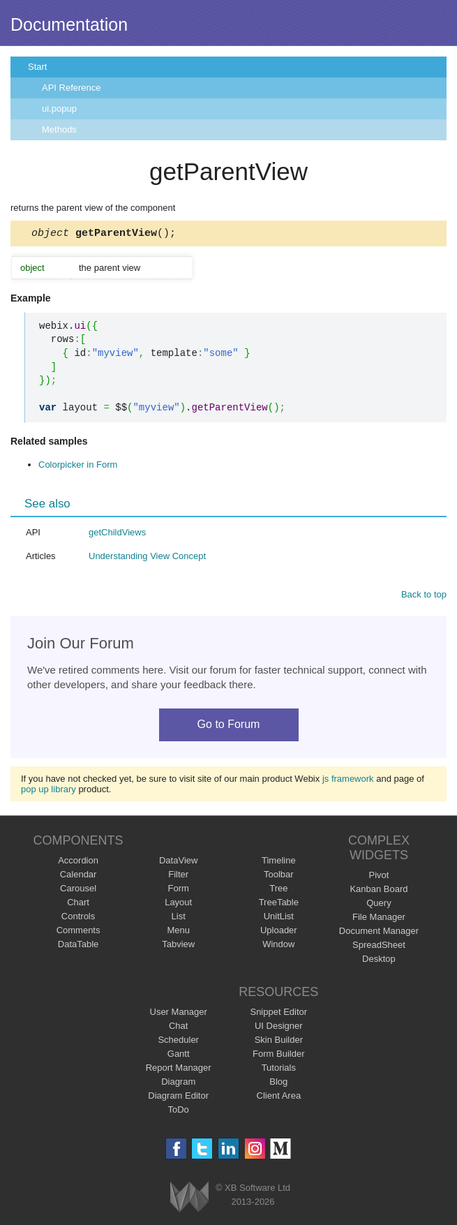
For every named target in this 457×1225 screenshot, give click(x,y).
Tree (278, 890)
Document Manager (379, 933)
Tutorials (279, 1069)
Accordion (78, 862)
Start (37, 66)
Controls (78, 918)
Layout (178, 904)
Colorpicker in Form (77, 466)
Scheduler (178, 1042)
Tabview (178, 946)
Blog (278, 1083)
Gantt (178, 1055)
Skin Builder (279, 1042)
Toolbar (279, 876)
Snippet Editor (278, 1014)
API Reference (71, 87)
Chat (178, 1028)
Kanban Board (378, 891)
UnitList (279, 918)
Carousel (78, 890)
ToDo (178, 1111)
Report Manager (178, 1069)
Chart (78, 904)
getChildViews (117, 534)
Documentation (69, 24)
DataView (178, 862)
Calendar (78, 876)
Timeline (279, 862)
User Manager (178, 1014)
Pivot (378, 877)
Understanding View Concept (147, 558)
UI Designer (279, 1028)
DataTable (78, 946)
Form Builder (278, 1055)
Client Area (279, 1097)
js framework (348, 780)
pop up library (48, 791)
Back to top (424, 596)
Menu (178, 932)
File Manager (378, 919)
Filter (178, 876)
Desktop (379, 961)
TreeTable (279, 904)
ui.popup (59, 108)
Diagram (178, 1083)
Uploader (278, 932)
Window (278, 946)
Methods (59, 129)
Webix (189, 1199)
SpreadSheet (378, 947)
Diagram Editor (178, 1097)
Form (178, 890)
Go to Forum (228, 726)
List (179, 918)
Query (378, 905)
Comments (78, 932)
